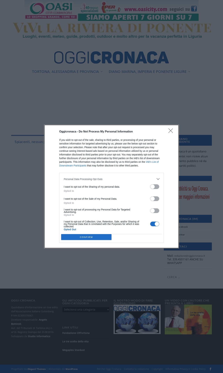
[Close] (171, 131)
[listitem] (111, 179)
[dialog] (111, 186)
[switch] (154, 186)
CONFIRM (86, 237)
